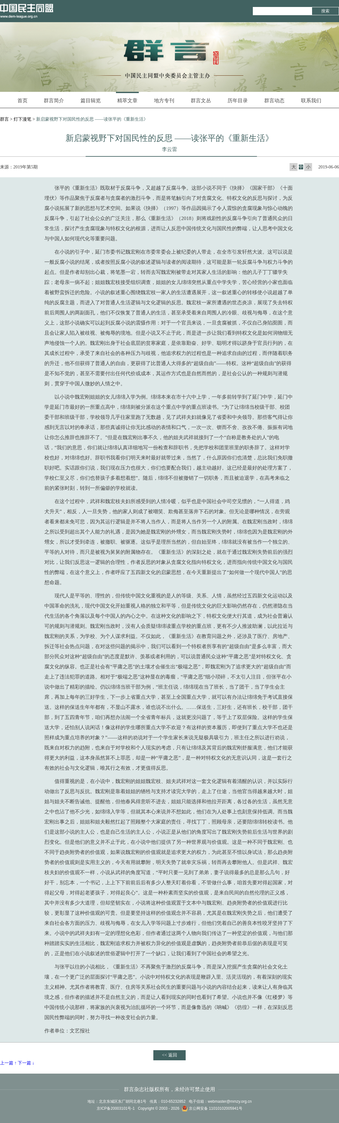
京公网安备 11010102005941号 (212, 1108)
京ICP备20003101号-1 (116, 1108)
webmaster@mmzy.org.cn (230, 1101)
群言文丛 (201, 100)
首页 (22, 100)
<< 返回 (169, 1055)
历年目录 (237, 100)
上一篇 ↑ (8, 1063)
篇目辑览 (90, 100)
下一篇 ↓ (26, 1063)
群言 (4, 119)
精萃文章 (127, 97)
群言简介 (54, 100)
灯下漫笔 (22, 119)
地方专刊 (164, 100)
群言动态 (274, 100)
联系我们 (311, 100)
